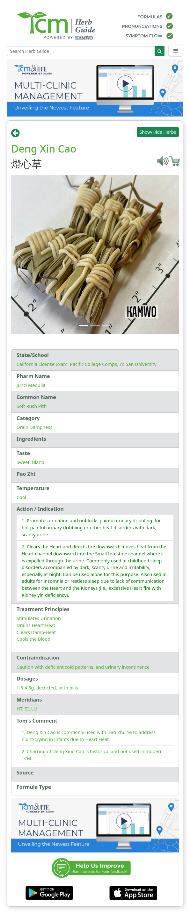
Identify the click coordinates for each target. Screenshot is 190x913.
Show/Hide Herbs (158, 132)
